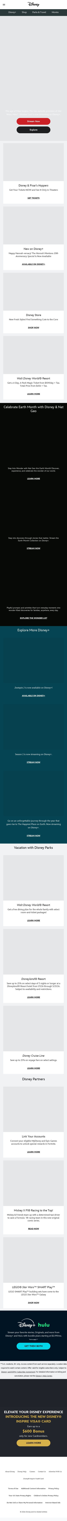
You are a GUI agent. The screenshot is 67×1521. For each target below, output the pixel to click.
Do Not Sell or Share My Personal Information (25, 1503)
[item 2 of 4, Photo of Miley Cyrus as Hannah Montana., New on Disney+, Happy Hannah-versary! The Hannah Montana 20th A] (33, 238)
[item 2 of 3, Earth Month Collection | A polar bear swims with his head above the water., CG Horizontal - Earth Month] (33, 520)
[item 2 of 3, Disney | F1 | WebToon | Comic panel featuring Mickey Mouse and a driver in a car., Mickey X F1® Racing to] (33, 1197)
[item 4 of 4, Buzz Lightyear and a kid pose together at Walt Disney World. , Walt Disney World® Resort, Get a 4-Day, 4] (33, 368)
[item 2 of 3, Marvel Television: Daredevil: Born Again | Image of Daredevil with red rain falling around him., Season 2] (33, 736)
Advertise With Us (55, 1472)
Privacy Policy (53, 1489)
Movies (55, 12)
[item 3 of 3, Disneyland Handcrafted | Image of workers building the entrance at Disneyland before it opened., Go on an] (33, 806)
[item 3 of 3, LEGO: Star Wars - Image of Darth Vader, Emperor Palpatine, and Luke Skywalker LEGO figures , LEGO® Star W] (33, 1272)
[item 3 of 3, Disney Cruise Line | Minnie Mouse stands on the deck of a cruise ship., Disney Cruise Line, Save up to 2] (33, 1040)
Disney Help (22, 1472)
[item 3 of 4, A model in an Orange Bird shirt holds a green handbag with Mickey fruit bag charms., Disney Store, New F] (33, 303)
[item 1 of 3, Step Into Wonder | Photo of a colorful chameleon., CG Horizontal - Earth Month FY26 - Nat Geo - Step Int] (33, 450)
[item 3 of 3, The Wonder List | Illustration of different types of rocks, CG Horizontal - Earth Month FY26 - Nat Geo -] (33, 590)
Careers (32, 1472)
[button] (4, 4)
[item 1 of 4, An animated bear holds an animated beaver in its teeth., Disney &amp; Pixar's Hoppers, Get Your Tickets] (33, 173)
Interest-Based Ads (52, 1503)
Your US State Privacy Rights (20, 1496)
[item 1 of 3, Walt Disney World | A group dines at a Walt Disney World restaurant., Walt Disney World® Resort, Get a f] (33, 890)
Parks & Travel (39, 12)
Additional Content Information (33, 1489)
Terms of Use (13, 1489)
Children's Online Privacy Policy (46, 1496)
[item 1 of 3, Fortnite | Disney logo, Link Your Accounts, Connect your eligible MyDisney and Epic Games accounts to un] (33, 1122)
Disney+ (12, 12)
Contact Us (42, 1472)
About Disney (10, 1472)
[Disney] (33, 4)
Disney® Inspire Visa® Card (33, 1479)
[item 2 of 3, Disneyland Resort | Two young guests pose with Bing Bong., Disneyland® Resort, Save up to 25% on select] (33, 966)
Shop (24, 12)
